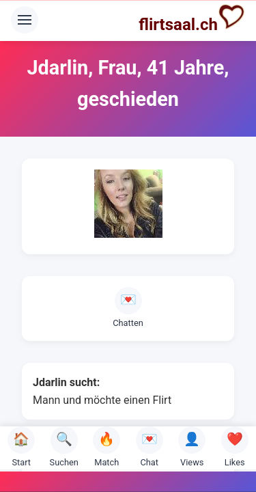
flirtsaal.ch (192, 18)
